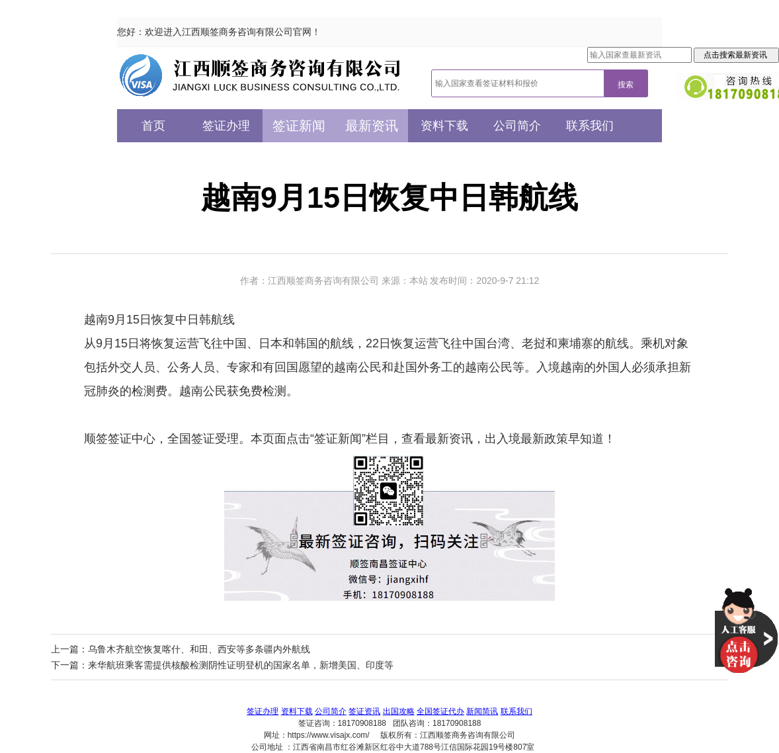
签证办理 (226, 125)
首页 (153, 125)
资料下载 (444, 125)
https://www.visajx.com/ (329, 735)
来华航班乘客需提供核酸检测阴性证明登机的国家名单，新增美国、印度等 (240, 665)
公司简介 (517, 125)
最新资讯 (371, 125)
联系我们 (590, 125)
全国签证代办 (440, 711)
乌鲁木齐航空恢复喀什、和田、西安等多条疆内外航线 (199, 649)
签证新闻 (298, 125)
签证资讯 (364, 711)
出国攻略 (399, 711)
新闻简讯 (482, 711)
